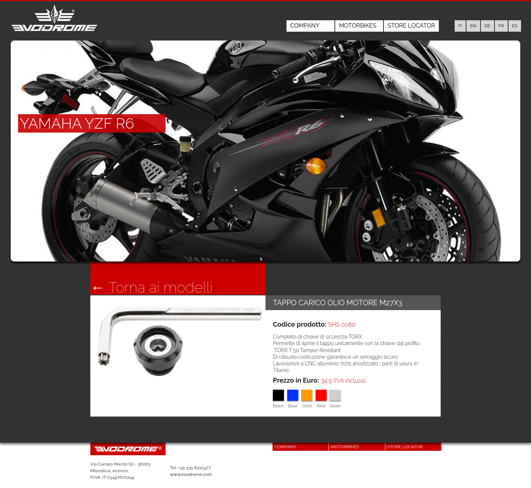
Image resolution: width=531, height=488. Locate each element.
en (473, 25)
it (460, 25)
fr (501, 25)
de (487, 25)
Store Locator (411, 25)
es (515, 25)
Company (305, 25)
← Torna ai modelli (151, 287)
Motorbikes (357, 25)
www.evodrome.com (191, 474)
